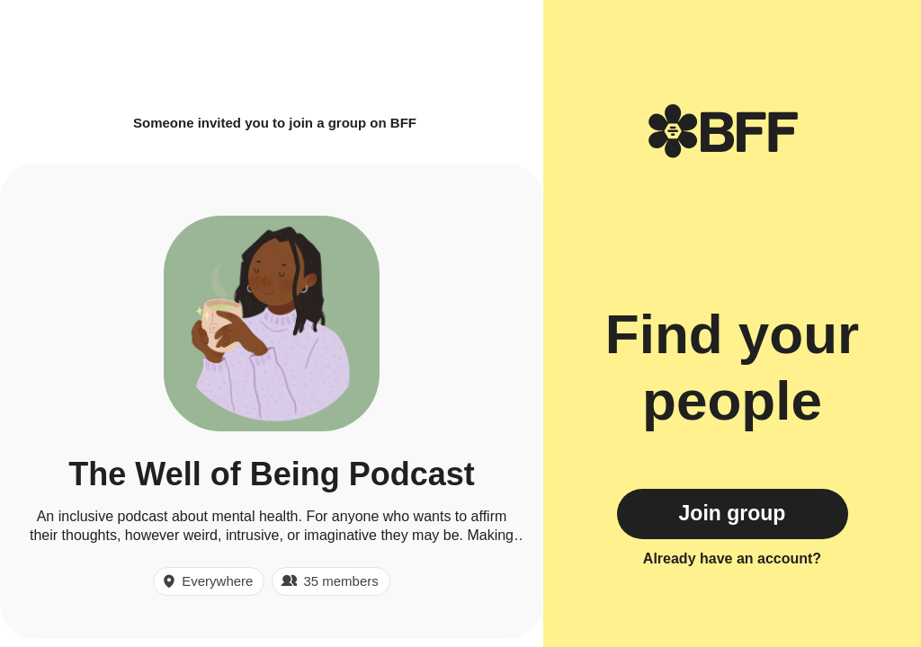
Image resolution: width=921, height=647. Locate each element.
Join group (732, 513)
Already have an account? (732, 558)
